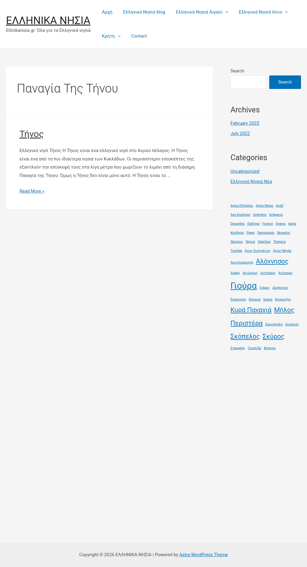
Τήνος (31, 134)
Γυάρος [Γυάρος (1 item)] (264, 288)
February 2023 (245, 123)
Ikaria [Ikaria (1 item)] (292, 224)
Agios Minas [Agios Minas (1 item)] (264, 206)
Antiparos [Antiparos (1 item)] (276, 215)
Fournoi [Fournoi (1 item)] (267, 224)
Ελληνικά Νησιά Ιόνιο (257, 12)
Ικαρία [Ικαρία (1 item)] (267, 299)
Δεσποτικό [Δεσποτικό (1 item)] (280, 288)
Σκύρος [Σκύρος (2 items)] (274, 336)
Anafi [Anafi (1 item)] (279, 206)
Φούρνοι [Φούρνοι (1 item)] (270, 348)
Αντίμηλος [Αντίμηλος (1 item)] (250, 273)
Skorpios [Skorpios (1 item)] (237, 242)
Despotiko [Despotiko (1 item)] (238, 224)
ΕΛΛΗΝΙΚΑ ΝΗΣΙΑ (48, 20)
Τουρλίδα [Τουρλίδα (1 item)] (254, 348)
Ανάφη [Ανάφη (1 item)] (235, 273)
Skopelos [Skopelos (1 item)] (283, 233)
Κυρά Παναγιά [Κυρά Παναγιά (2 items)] (251, 310)
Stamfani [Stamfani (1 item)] (264, 242)
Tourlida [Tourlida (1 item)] (236, 251)
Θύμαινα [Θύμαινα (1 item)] (255, 299)
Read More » (31, 191)
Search (237, 71)
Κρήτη (110, 36)
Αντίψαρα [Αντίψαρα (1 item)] (285, 273)
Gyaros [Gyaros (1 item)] (280, 224)
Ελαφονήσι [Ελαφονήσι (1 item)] (238, 299)
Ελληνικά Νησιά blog (141, 12)
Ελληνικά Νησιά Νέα (251, 181)
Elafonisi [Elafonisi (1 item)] (253, 224)
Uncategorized (245, 171)
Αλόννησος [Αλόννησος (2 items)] (272, 261)
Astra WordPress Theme (203, 554)
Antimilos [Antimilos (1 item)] (260, 215)
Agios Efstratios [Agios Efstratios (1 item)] (242, 206)
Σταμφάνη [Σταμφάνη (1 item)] (238, 348)
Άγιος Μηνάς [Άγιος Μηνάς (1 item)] (282, 251)
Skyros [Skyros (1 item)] (250, 242)
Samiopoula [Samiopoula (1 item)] (265, 233)
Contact (136, 36)
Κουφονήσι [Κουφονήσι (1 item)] (283, 299)
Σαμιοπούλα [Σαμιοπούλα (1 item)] (274, 324)
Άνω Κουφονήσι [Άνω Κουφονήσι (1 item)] (242, 262)
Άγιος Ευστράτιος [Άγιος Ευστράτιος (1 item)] (257, 251)
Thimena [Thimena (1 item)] (279, 242)
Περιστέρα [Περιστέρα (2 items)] (247, 323)
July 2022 (240, 133)
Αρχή (106, 12)
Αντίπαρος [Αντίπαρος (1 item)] (268, 273)
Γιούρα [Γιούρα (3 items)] (244, 286)
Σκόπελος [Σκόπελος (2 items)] (245, 336)
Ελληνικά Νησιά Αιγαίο (197, 12)
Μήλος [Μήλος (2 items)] (284, 310)
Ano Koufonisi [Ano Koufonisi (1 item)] (240, 215)
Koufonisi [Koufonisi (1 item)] (237, 233)
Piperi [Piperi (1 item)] (250, 233)
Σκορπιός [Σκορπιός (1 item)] (292, 324)
